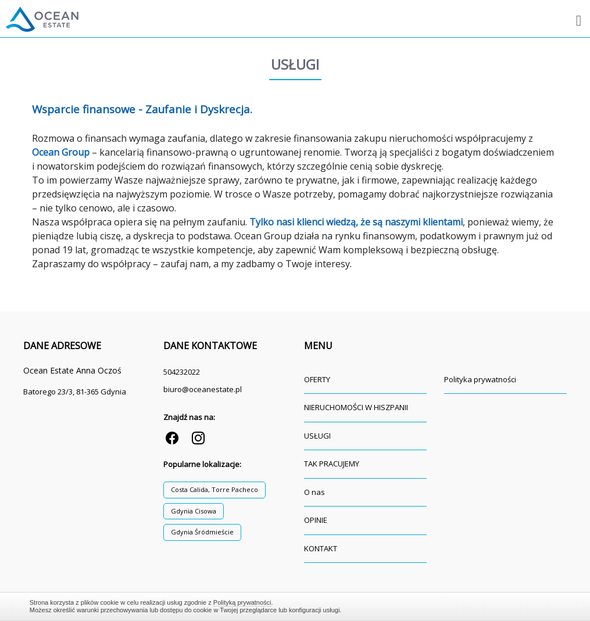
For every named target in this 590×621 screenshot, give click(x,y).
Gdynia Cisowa (193, 511)
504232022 (181, 372)
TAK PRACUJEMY (331, 463)
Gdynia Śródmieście (202, 531)
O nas (314, 492)
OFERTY (317, 379)
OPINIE (315, 520)
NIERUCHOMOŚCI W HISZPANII (356, 407)
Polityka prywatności (480, 379)
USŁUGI (317, 435)
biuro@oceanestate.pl (202, 389)
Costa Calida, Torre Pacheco (214, 489)
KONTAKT (320, 548)
